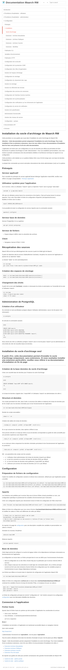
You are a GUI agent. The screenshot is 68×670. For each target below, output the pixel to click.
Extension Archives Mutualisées (14, 646)
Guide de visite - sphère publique (14, 661)
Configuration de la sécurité (12, 62)
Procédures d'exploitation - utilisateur (15, 13)
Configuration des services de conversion (16, 91)
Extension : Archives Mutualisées (14, 36)
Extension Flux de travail (12, 652)
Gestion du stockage (10, 84)
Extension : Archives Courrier (13, 43)
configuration (20, 525)
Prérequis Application (28, 178)
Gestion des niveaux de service (13, 117)
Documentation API (10, 125)
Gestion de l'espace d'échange (13, 73)
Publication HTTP (9, 58)
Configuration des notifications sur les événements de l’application (23, 102)
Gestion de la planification (12, 110)
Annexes (6, 128)
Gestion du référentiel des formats (14, 88)
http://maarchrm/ (7, 631)
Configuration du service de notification (15, 106)
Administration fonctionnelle (12, 114)
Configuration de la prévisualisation (14, 99)
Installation (8, 28)
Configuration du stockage (12, 76)
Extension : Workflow (11, 47)
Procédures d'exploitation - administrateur (16, 17)
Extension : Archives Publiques (14, 39)
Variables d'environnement (12, 54)
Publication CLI (8, 50)
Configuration (8, 21)
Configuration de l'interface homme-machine (17, 95)
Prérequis (7, 24)
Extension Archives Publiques (13, 648)
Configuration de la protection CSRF (15, 65)
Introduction (7, 9)
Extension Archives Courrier (13, 650)
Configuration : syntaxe (11, 121)
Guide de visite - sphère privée (13, 659)
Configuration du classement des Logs (15, 80)
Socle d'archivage (10, 32)
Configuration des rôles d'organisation (15, 69)
